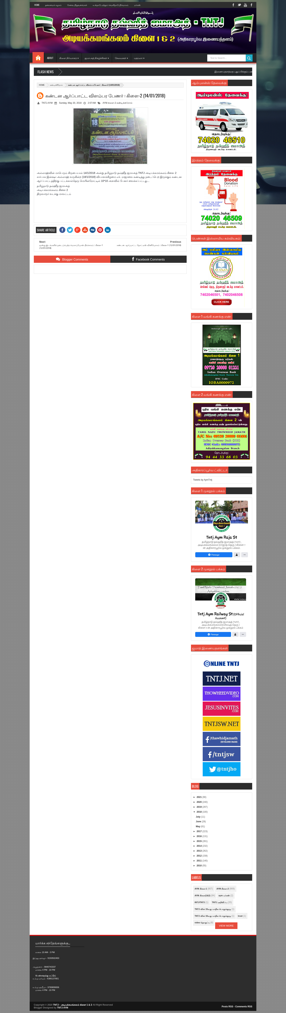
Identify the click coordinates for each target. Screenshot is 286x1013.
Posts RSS (227, 1006)
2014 (199, 846)
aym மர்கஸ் (224, 895)
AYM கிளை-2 (109, 103)
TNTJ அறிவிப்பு (219, 902)
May (198, 826)
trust (240, 916)
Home (36, 4)
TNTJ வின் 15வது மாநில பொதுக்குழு (213, 909)
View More (226, 925)
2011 (199, 860)
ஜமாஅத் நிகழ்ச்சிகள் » (97, 58)
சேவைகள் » (121, 58)
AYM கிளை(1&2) (202, 895)
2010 (199, 865)
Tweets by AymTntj (202, 479)
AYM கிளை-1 (201, 889)
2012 (199, 855)
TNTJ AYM (62, 1007)
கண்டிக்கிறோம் (56, 85)
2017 (199, 831)
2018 (199, 812)
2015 (199, 841)
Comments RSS (243, 1006)
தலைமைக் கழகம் (53, 4)
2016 (199, 836)
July (198, 816)
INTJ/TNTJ (200, 902)
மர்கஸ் (137, 4)
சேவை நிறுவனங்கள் (77, 4)
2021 (199, 797)
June (199, 821)
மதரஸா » (139, 58)
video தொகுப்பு (202, 922)
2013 (199, 851)
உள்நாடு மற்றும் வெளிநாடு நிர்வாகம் (110, 4)
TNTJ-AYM (47, 103)
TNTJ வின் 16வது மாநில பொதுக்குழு (213, 916)
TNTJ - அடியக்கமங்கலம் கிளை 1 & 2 (72, 1005)
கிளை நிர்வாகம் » (69, 58)
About (50, 58)
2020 (199, 802)
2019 (199, 807)
